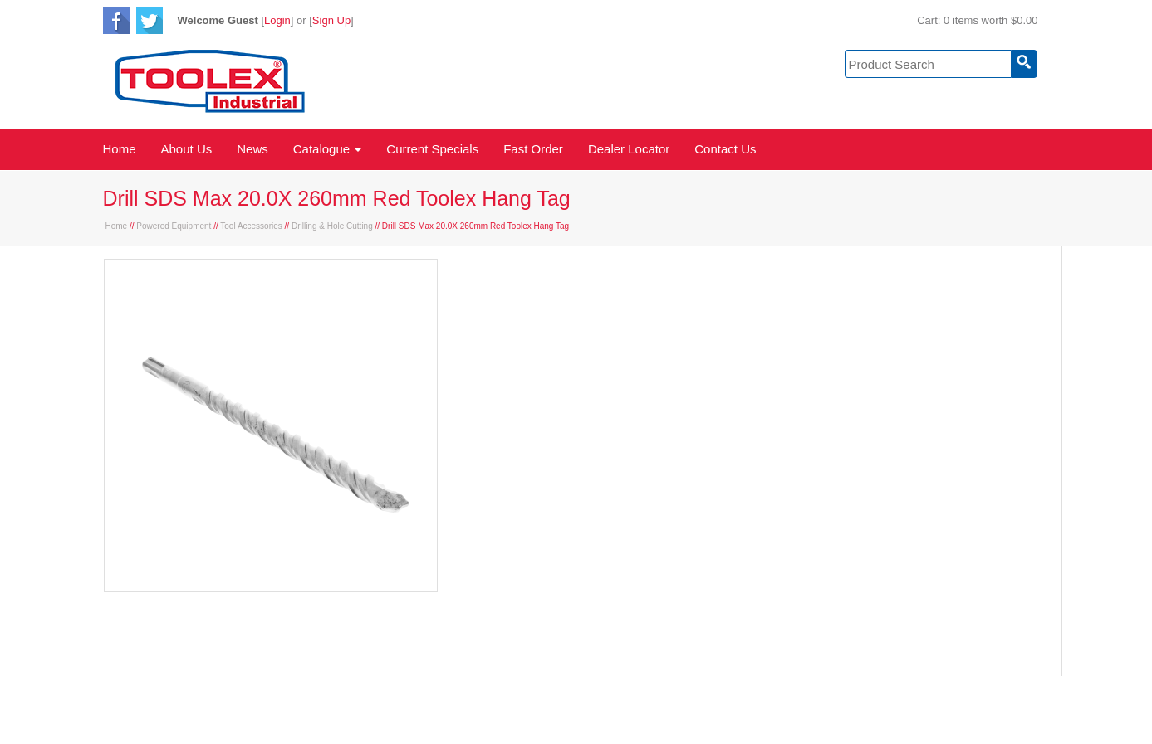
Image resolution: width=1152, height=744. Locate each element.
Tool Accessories (251, 226)
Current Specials (432, 149)
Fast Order (533, 149)
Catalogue (327, 149)
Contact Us (725, 149)
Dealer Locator (628, 149)
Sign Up (331, 20)
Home (119, 149)
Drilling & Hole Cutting (332, 226)
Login (277, 20)
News (252, 149)
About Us (187, 149)
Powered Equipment (173, 226)
